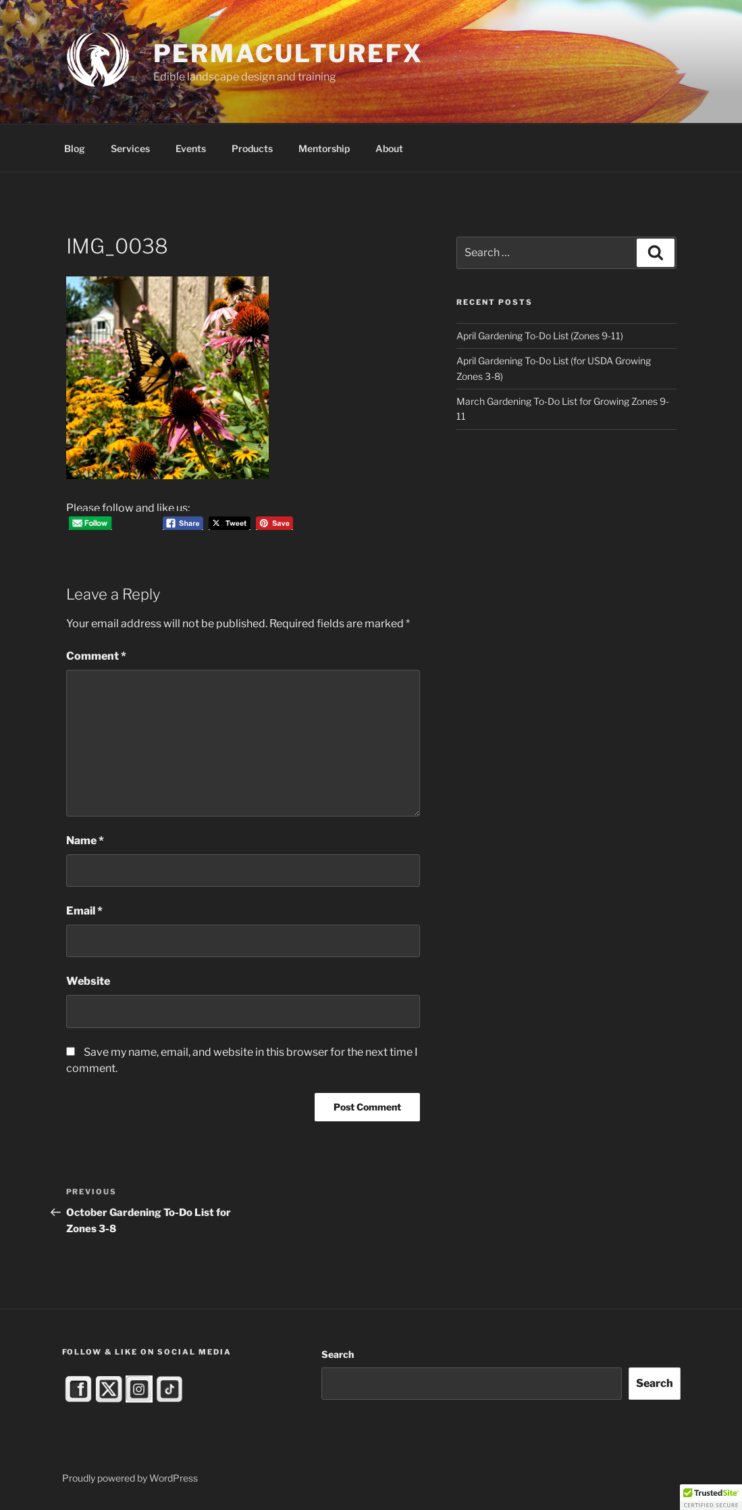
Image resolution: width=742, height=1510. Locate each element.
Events (191, 148)
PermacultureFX (288, 53)
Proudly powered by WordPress (130, 1478)
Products (252, 148)
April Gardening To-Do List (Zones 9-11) (539, 335)
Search (337, 1354)
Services (130, 148)
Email (84, 910)
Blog (74, 148)
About (389, 148)
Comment (96, 656)
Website (88, 981)
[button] (711, 1497)
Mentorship (324, 148)
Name (85, 840)
